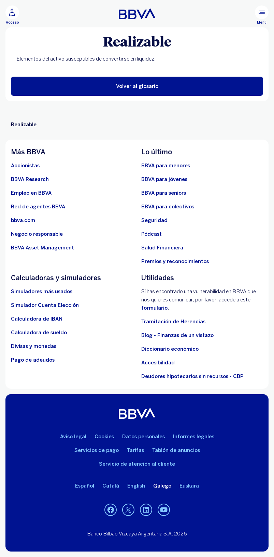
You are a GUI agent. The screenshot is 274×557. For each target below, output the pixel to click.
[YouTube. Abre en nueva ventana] (164, 510)
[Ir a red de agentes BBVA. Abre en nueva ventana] (38, 207)
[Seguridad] (154, 220)
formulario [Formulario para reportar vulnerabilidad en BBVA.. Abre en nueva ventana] (154, 308)
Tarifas (135, 450)
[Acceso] (12, 15)
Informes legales (193, 436)
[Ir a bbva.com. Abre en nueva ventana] (23, 220)
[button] (137, 86)
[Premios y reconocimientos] (175, 261)
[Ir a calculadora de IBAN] (36, 319)
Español (84, 486)
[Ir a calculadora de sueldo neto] (39, 332)
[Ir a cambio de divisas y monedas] (33, 346)
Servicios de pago (96, 450)
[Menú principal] (262, 15)
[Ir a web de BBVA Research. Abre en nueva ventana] (30, 179)
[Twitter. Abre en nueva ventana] (128, 510)
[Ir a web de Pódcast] (151, 234)
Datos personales (143, 436)
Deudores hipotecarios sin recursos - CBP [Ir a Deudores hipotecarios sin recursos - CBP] (192, 376)
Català (110, 486)
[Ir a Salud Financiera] (162, 248)
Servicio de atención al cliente (137, 464)
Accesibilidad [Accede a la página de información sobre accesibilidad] (158, 363)
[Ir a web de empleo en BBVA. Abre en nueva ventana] (31, 193)
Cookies (104, 436)
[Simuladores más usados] (41, 291)
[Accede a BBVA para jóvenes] (164, 179)
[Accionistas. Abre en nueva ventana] (25, 165)
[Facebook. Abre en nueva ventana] (110, 510)
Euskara (189, 486)
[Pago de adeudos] (33, 360)
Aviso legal (73, 436)
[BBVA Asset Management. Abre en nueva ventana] (42, 248)
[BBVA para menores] (165, 165)
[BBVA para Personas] (137, 13)
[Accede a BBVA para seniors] (163, 193)
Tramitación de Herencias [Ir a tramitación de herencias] (173, 322)
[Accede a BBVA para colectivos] (167, 207)
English (136, 486)
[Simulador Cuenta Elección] (45, 305)
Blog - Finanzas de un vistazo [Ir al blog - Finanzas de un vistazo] (177, 335)
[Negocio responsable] (37, 234)
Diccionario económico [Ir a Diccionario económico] (170, 349)
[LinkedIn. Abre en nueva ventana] (146, 510)
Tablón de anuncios (176, 450)
